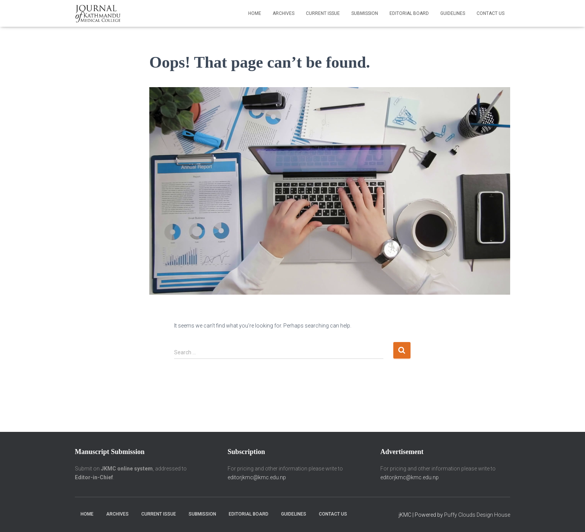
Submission (364, 13)
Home (254, 13)
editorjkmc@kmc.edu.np (257, 477)
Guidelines (452, 13)
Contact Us (490, 13)
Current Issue (323, 13)
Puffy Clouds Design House (477, 515)
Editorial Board (409, 13)
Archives (283, 13)
